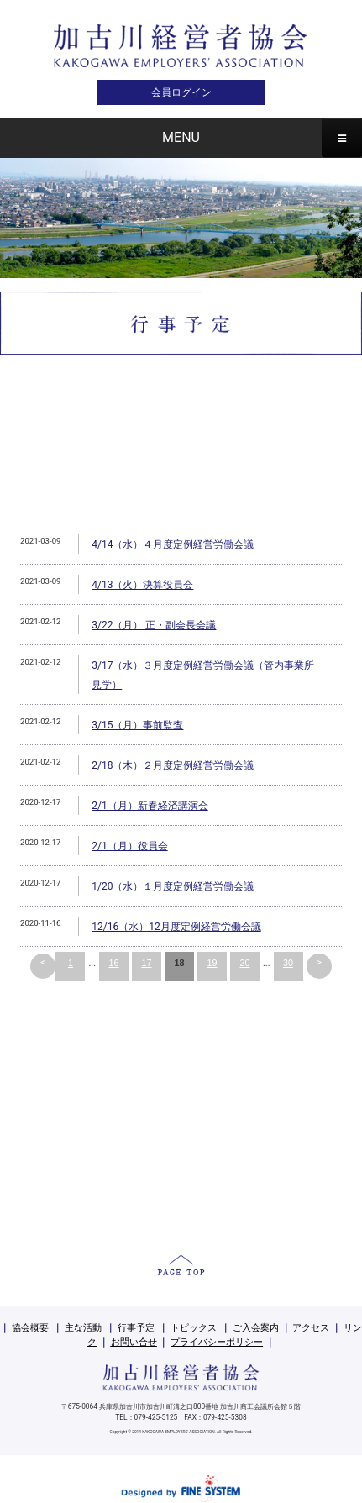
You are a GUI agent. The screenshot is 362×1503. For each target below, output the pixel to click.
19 (212, 963)
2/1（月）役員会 (129, 846)
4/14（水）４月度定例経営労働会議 (173, 544)
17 (146, 963)
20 (244, 963)
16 (113, 963)
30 (288, 963)
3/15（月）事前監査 (137, 725)
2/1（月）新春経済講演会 (149, 806)
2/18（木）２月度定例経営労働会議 (173, 765)
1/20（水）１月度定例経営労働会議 (173, 886)
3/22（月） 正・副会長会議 (154, 625)
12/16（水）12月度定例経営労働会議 (176, 927)
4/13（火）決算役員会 (142, 585)
